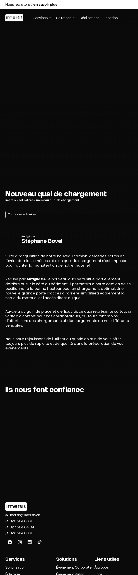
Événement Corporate (74, 567)
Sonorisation (15, 567)
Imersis (10, 200)
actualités (25, 200)
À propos (102, 567)
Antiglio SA (36, 279)
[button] (42, 18)
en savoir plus (45, 4)
